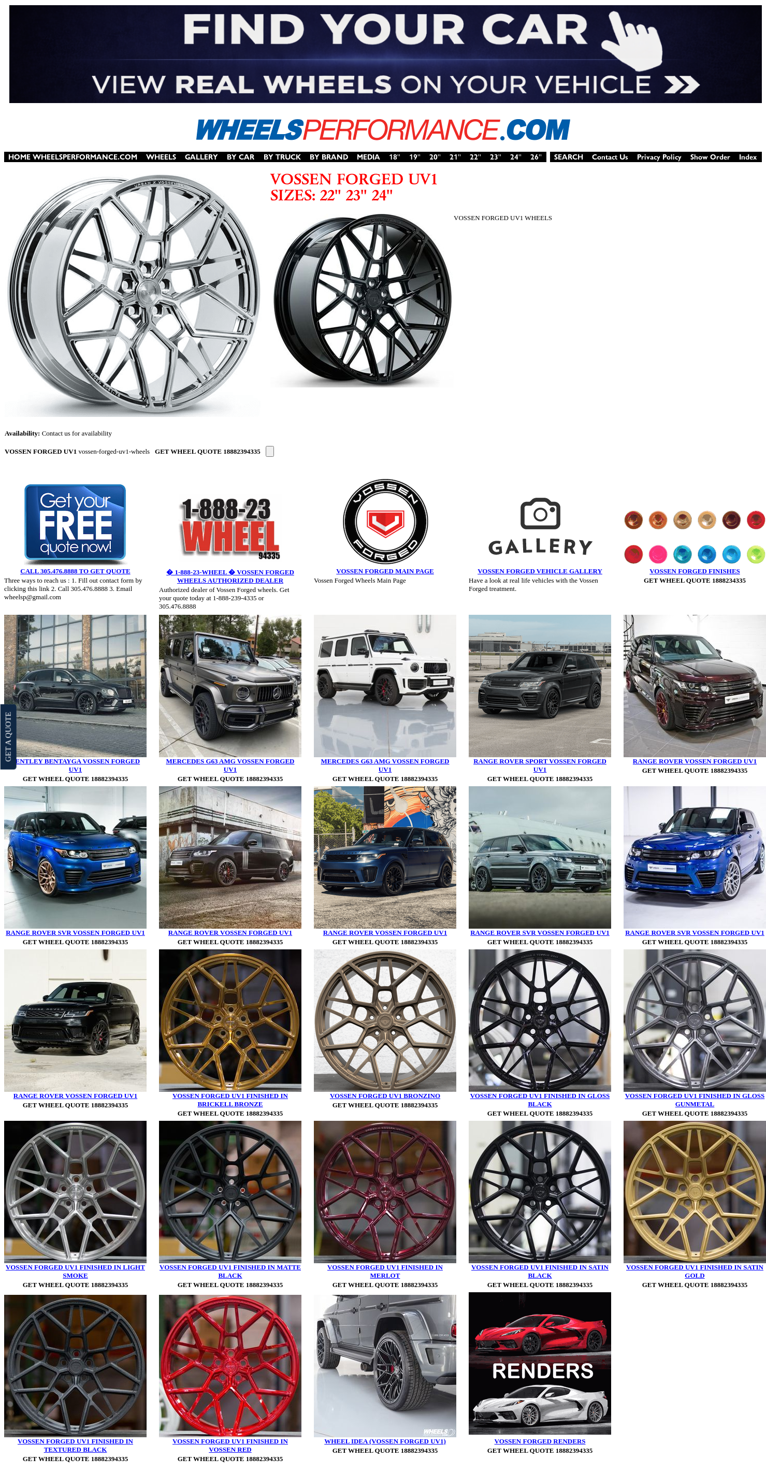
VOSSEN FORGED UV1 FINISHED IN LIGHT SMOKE (75, 1271)
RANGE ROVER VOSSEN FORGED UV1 (695, 761)
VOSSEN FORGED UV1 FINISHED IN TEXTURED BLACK (75, 1445)
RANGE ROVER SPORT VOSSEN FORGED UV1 (539, 765)
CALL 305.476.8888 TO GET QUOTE (75, 571)
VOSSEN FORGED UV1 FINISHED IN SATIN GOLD (694, 1271)
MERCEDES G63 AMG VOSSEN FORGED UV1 (230, 765)
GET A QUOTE (8, 736)
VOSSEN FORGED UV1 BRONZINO (385, 1096)
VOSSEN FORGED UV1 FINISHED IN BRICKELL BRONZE (230, 1100)
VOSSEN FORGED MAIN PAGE (384, 571)
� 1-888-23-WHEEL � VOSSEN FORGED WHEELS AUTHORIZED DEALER (230, 576)
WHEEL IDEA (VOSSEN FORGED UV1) (385, 1441)
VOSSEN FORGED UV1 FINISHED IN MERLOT (385, 1271)
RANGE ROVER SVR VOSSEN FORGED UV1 (75, 932)
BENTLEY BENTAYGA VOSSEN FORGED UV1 (75, 765)
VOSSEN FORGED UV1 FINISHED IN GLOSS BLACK (540, 1100)
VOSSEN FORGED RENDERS (540, 1441)
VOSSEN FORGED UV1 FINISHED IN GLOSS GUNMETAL (695, 1100)
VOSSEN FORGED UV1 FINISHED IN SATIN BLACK (540, 1271)
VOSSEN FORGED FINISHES (694, 571)
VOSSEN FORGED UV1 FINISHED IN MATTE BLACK (230, 1271)
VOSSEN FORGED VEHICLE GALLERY (540, 571)
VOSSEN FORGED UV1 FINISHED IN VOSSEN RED (230, 1445)
